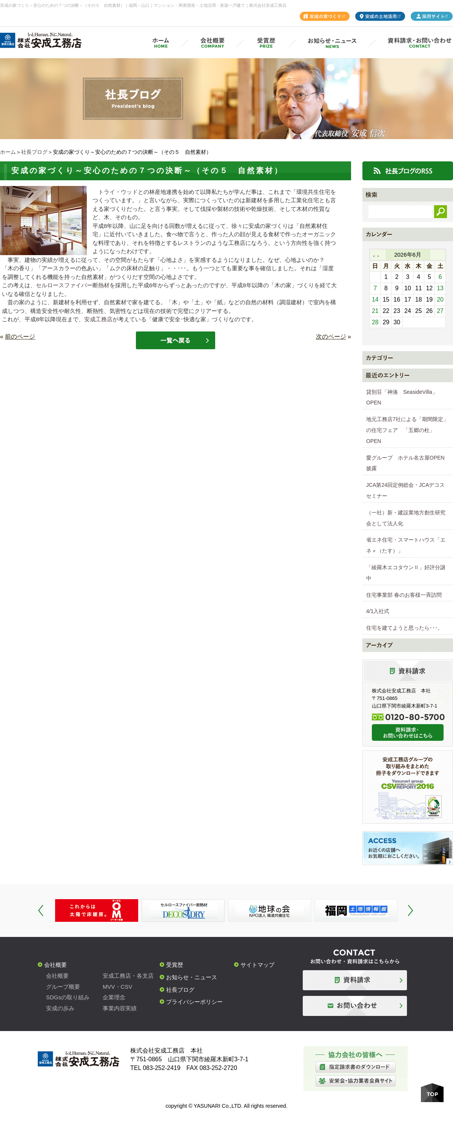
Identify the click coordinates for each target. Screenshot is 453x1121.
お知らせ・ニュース (191, 977)
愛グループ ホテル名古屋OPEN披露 (405, 463)
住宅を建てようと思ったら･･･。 (404, 628)
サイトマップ (257, 965)
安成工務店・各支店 (128, 975)
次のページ (331, 336)
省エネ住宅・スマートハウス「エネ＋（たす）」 (405, 545)
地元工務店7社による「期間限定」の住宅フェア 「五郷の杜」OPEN (407, 430)
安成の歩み (60, 1008)
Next (410, 910)
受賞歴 (174, 965)
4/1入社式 (377, 611)
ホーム (8, 152)
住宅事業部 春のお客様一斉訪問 (404, 595)
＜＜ (376, 256)
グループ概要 (63, 986)
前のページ (20, 336)
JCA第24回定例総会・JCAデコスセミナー (405, 490)
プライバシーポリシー (194, 1002)
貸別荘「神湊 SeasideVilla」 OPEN (404, 397)
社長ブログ (34, 152)
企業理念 (114, 997)
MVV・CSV (117, 986)
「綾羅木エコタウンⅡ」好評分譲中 (405, 572)
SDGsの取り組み (67, 997)
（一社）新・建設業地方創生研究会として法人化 (405, 517)
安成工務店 (98, 319)
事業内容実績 (120, 1008)
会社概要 (55, 965)
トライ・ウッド (118, 192)
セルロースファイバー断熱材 (72, 285)
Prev (40, 910)
